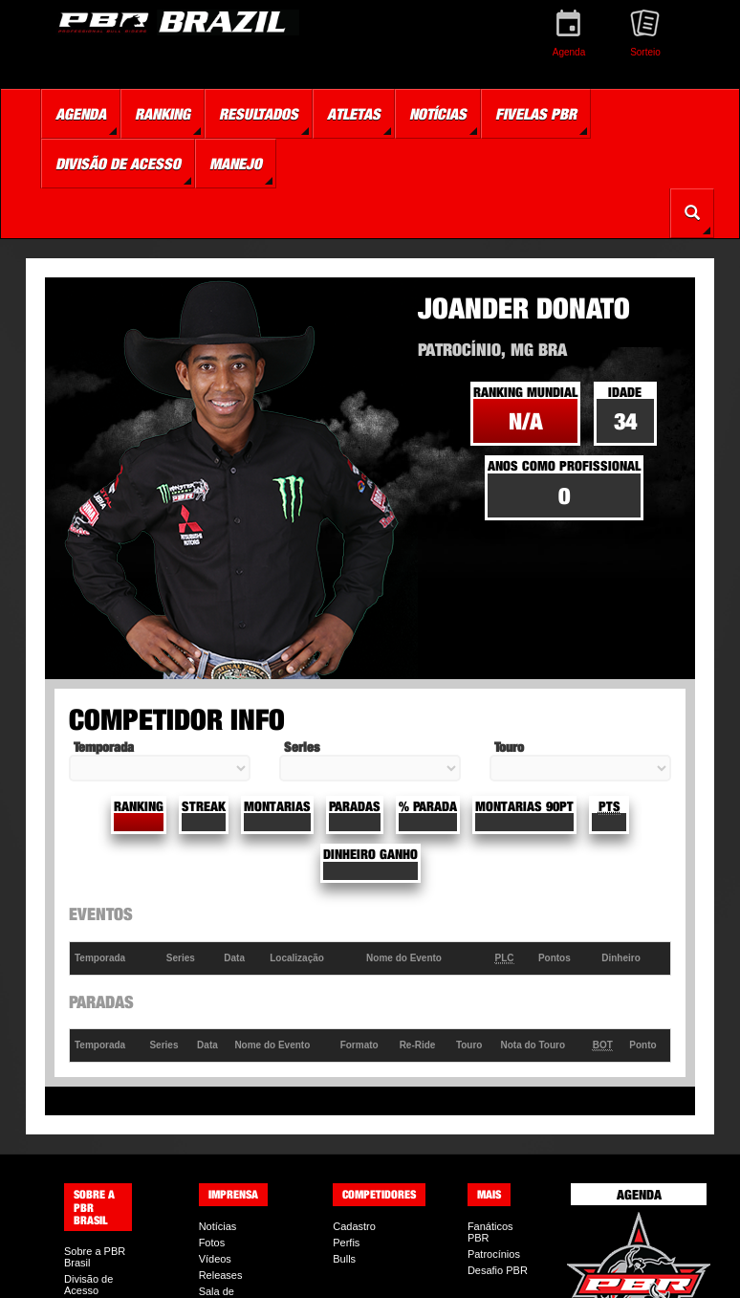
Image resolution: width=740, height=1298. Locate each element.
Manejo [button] (235, 163)
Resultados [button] (258, 113)
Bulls (344, 1259)
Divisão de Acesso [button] (118, 163)
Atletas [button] (354, 113)
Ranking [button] (162, 113)
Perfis (346, 1242)
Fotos (212, 1242)
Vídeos (215, 1259)
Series (301, 746)
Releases (221, 1275)
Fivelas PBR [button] (536, 113)
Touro (509, 746)
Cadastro (354, 1226)
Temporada (104, 746)
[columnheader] (116, 958)
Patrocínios (494, 1254)
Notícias (218, 1226)
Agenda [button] (80, 113)
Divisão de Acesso (88, 1284)
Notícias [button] (438, 113)
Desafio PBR (498, 1270)
